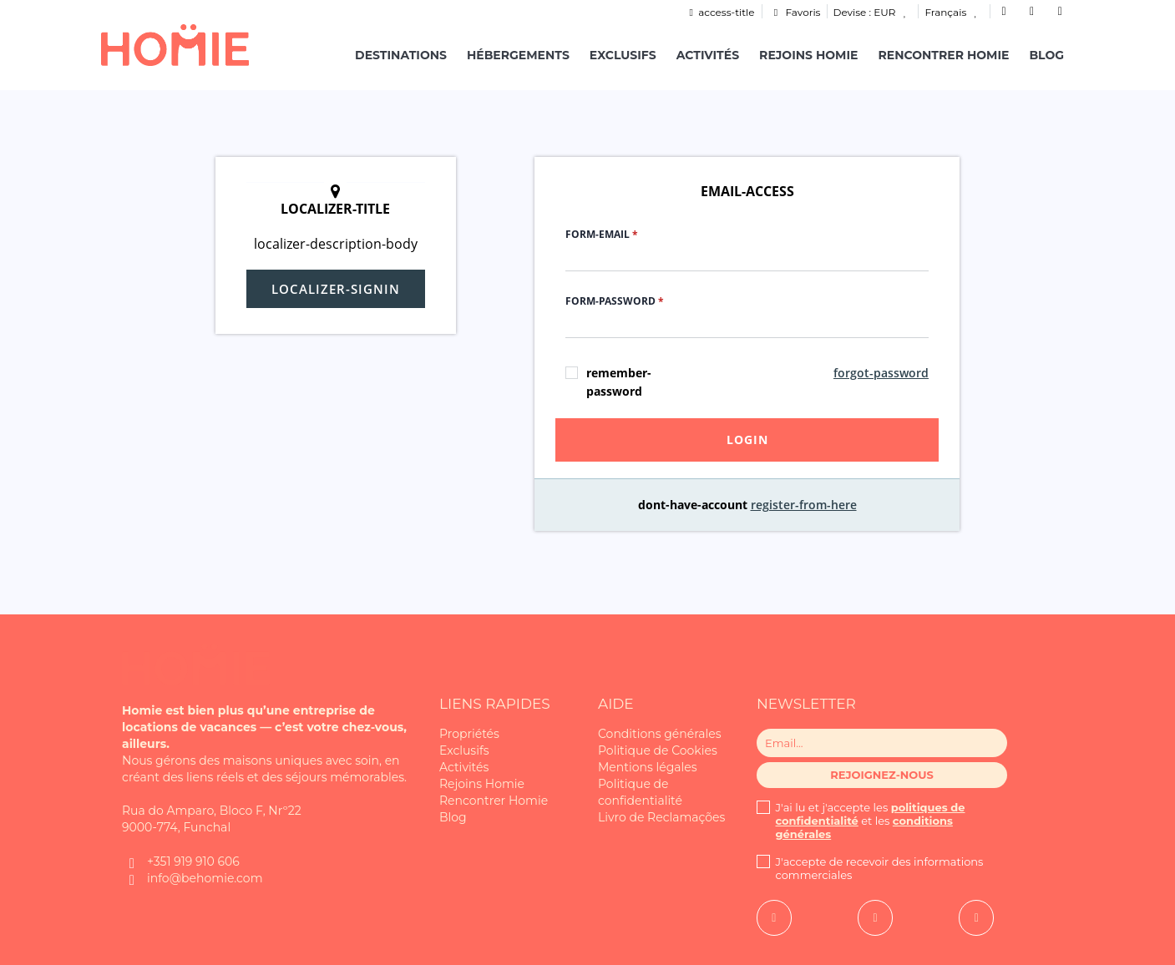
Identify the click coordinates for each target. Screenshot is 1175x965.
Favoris (795, 12)
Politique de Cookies (657, 750)
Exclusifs (623, 55)
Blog (1046, 55)
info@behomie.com (205, 878)
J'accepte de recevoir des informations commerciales (880, 868)
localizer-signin (335, 288)
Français (953, 12)
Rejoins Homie (808, 55)
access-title (719, 12)
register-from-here (804, 505)
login (747, 439)
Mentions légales (647, 767)
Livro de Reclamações (661, 817)
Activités (707, 55)
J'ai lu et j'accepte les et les (870, 821)
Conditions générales (660, 733)
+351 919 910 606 (193, 861)
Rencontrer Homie (943, 55)
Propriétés (469, 733)
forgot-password (881, 373)
